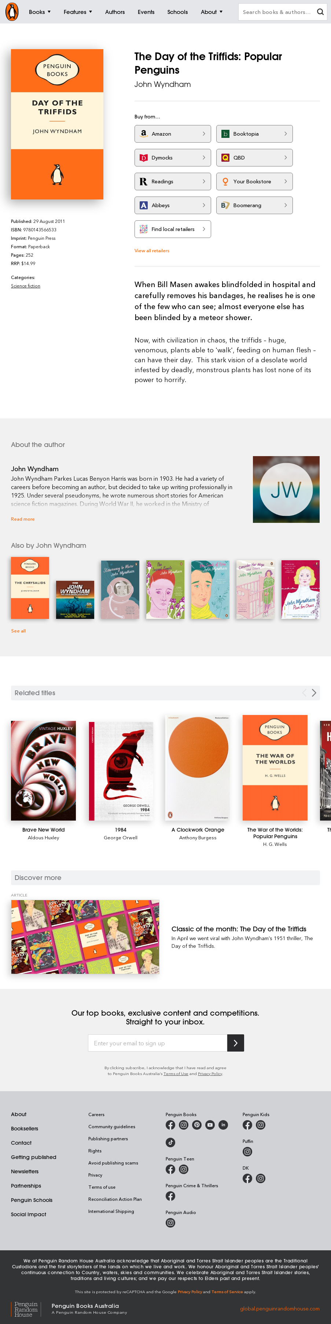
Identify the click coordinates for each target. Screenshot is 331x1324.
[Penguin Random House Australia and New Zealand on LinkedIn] (223, 1125)
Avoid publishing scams (113, 1162)
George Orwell (120, 837)
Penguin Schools (31, 1200)
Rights (95, 1150)
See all (18, 630)
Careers (96, 1114)
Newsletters (24, 1171)
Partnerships (26, 1185)
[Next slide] (314, 693)
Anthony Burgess (198, 837)
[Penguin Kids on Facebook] (247, 1125)
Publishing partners (108, 1138)
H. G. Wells (275, 843)
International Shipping (111, 1211)
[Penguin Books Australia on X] (197, 1125)
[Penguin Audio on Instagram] (170, 1223)
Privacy (95, 1174)
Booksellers (24, 1128)
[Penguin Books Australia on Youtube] (210, 1125)
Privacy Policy (210, 1073)
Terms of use (101, 1187)
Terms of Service (227, 1291)
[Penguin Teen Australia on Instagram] (183, 1169)
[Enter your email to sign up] (157, 1043)
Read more (23, 518)
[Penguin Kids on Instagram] (260, 1125)
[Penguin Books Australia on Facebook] (170, 1125)
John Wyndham (163, 84)
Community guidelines (111, 1126)
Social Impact (28, 1214)
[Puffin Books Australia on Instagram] (247, 1151)
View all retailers (152, 250)
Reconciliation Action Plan (115, 1199)
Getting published (33, 1157)
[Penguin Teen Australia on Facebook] (170, 1169)
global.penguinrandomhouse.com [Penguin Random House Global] (280, 1308)
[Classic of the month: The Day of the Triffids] (85, 937)
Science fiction (25, 285)
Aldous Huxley (43, 837)
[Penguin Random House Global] (31, 1308)
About (18, 1114)
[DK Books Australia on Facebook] (247, 1178)
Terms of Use (175, 1073)
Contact (21, 1143)
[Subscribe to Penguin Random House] (235, 1043)
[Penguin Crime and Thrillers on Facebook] (170, 1196)
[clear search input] (320, 12)
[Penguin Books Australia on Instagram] (183, 1125)
